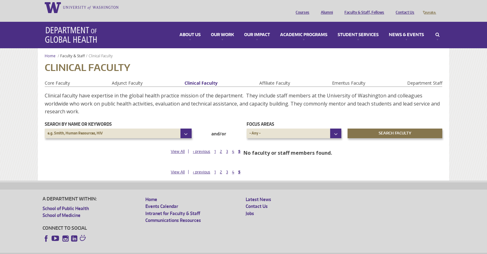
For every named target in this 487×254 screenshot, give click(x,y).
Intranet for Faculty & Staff (172, 204)
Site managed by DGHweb (187, 249)
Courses (301, 7)
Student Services (358, 26)
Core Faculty (57, 74)
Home (50, 47)
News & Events (406, 26)
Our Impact (257, 26)
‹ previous (201, 142)
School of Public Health (66, 199)
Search (437, 26)
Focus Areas (260, 115)
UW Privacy (125, 249)
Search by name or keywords (78, 115)
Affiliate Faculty (274, 74)
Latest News (258, 190)
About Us (190, 26)
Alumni (325, 7)
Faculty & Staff (72, 47)
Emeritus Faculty (348, 74)
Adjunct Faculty (127, 74)
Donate (429, 7)
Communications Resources (173, 211)
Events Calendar (161, 197)
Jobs (250, 204)
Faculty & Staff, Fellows (363, 7)
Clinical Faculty (201, 74)
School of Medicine (61, 206)
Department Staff (424, 74)
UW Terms (150, 249)
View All (178, 142)
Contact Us (403, 7)
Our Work (222, 26)
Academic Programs (303, 26)
